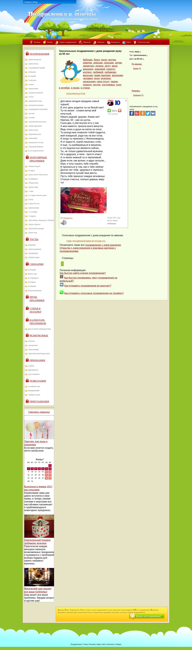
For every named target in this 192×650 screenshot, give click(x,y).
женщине (88, 69)
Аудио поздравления (67, 42)
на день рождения (34, 290)
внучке (112, 59)
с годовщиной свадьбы (36, 68)
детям (118, 62)
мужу (97, 78)
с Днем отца (32, 233)
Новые (50, 42)
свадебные (32, 245)
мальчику (88, 75)
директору (88, 66)
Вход (35, 2)
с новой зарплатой (35, 126)
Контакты (111, 644)
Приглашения (39, 401)
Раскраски (115, 42)
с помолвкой (32, 138)
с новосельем (33, 130)
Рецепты (100, 42)
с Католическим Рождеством (39, 353)
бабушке (87, 59)
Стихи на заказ (144, 42)
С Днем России (33, 204)
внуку (104, 59)
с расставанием (33, 374)
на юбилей (32, 286)
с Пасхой (31, 341)
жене (114, 66)
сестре (96, 84)
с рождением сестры (35, 142)
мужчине (106, 78)
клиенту (110, 69)
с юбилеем (32, 72)
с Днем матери (33, 208)
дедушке (109, 62)
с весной (31, 113)
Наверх (119, 644)
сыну (119, 84)
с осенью (31, 117)
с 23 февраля (33, 179)
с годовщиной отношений (37, 109)
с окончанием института (37, 122)
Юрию (135, 68)
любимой (98, 72)
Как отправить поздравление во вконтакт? (87, 285)
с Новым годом (33, 257)
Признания (37, 360)
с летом (30, 97)
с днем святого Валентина (38, 175)
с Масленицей (33, 349)
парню (114, 81)
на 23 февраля (33, 278)
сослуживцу (108, 84)
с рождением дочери (35, 105)
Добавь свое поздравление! (148, 616)
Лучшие (37, 42)
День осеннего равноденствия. (39, 329)
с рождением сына (35, 101)
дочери (99, 66)
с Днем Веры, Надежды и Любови (41, 220)
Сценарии (37, 264)
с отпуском (32, 80)
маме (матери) (102, 75)
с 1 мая (30, 191)
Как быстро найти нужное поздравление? (83, 273)
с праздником (33, 253)
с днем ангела (33, 64)
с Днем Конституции (36, 228)
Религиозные (39, 335)
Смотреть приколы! (39, 412)
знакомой (99, 69)
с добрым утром (34, 395)
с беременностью (34, 134)
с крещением (33, 345)
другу (107, 66)
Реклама (92, 644)
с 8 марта (31, 170)
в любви (31, 366)
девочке (87, 62)
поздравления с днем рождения (103, 245)
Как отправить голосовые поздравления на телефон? (94, 293)
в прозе (75, 88)
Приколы (87, 42)
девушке (98, 62)
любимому (110, 72)
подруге (87, 84)
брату (97, 59)
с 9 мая (30, 199)
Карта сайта (101, 644)
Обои (128, 42)
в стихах (85, 88)
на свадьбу (32, 76)
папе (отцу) (103, 81)
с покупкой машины (35, 147)
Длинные (137, 95)
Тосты (34, 239)
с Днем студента (34, 224)
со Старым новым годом (37, 195)
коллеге (87, 72)
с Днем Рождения (34, 59)
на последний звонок (36, 151)
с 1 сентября (32, 212)
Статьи (85, 644)
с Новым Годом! (34, 166)
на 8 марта (32, 282)
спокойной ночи (34, 386)
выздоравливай (33, 390)
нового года (32, 274)
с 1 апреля (32, 216)
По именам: (137, 64)
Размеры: (136, 91)
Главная (27, 2)
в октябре (64, 88)
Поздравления (39, 54)
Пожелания (38, 381)
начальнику (89, 81)
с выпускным (33, 88)
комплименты (33, 370)
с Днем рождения (34, 249)
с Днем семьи (33, 187)
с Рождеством (33, 183)
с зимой (31, 84)
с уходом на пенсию (35, 93)
